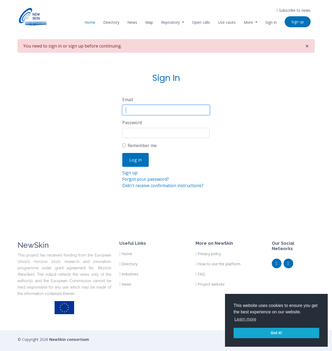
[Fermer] (307, 46)
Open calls (201, 22)
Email (127, 99)
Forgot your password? (145, 179)
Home (90, 22)
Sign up (297, 21)
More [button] (249, 22)
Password (132, 122)
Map (149, 22)
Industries (129, 274)
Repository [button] (171, 22)
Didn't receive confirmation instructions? (162, 185)
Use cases (227, 22)
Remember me (142, 145)
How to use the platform (219, 264)
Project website (211, 284)
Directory (111, 22)
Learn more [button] (245, 319)
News (132, 22)
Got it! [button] (276, 333)
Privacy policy (209, 254)
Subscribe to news (293, 10)
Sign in (271, 22)
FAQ (201, 274)
